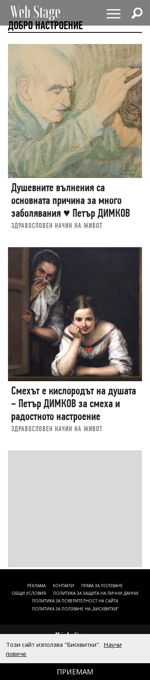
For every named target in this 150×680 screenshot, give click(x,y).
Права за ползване (102, 585)
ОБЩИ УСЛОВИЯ (29, 593)
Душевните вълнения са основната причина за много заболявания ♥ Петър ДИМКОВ (70, 200)
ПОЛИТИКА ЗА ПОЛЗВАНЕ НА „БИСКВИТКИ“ (75, 609)
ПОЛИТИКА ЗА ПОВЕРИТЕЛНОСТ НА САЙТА (75, 601)
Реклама (36, 585)
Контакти (63, 585)
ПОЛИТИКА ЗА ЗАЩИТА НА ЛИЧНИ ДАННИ (95, 593)
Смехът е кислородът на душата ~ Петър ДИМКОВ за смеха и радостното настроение (73, 403)
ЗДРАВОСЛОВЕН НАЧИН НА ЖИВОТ (56, 225)
